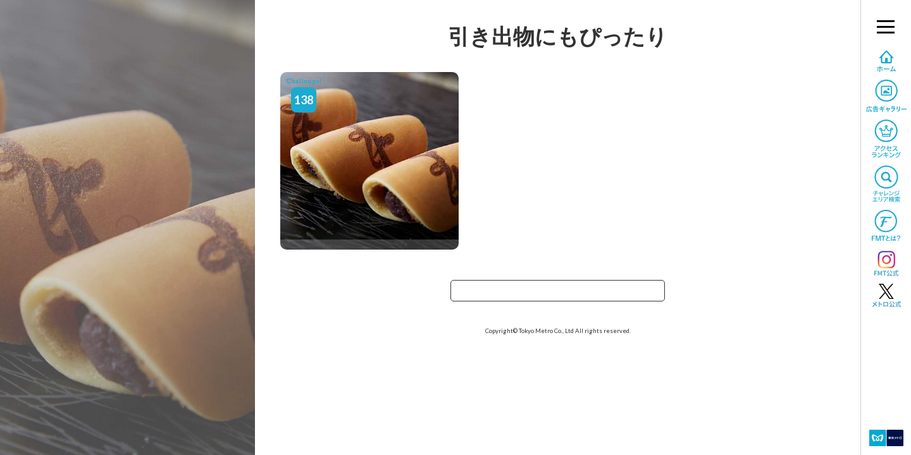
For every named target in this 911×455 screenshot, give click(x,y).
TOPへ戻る (558, 294)
